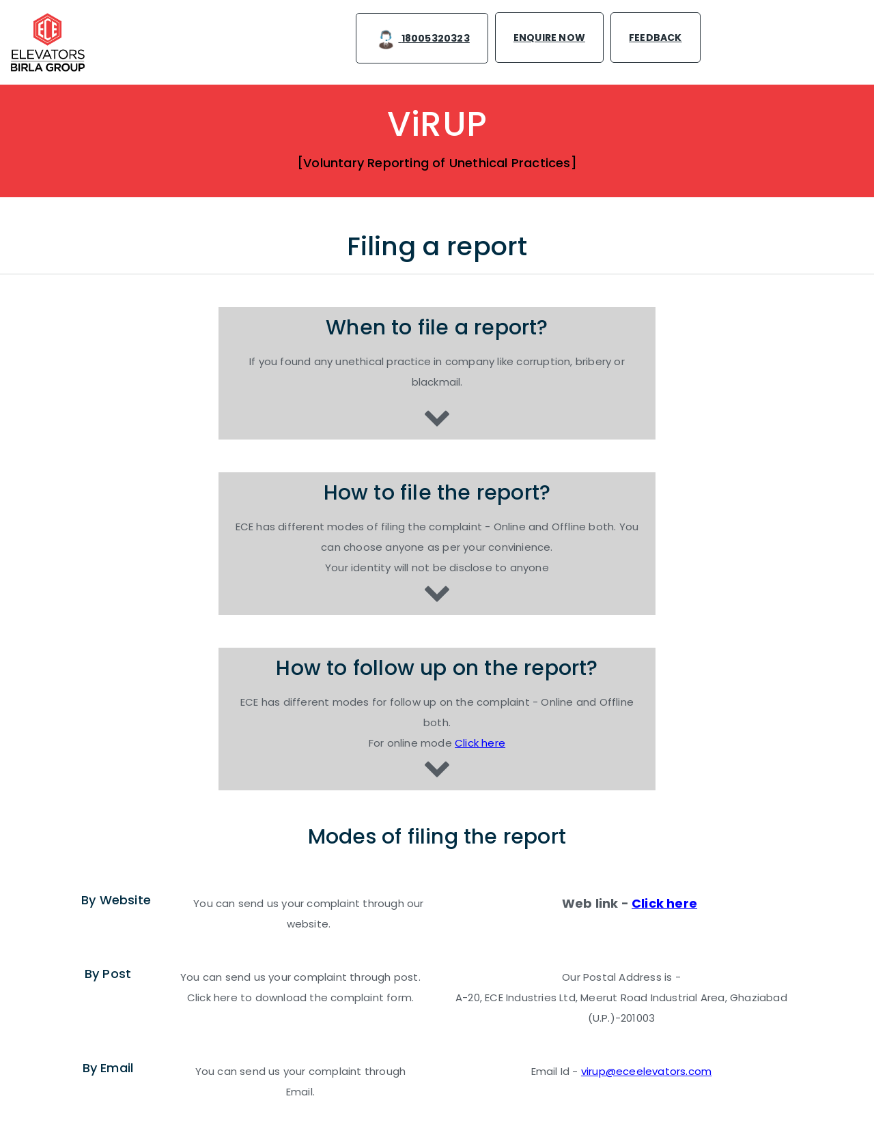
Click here (480, 743)
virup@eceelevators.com (646, 1071)
